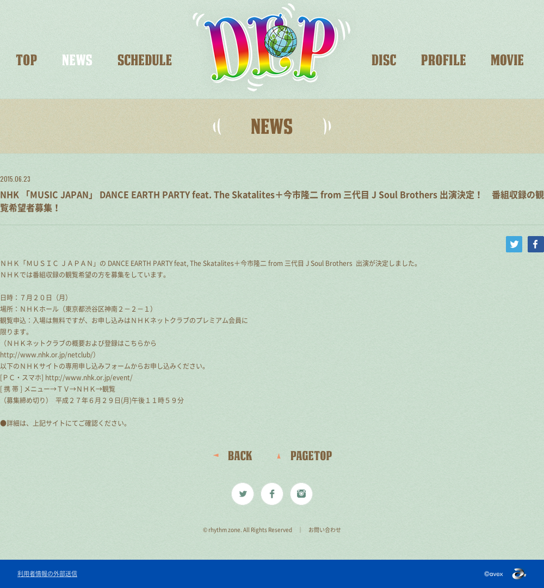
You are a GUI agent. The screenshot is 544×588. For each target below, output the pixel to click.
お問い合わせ (324, 529)
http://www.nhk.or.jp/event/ (89, 377)
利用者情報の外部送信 (47, 574)
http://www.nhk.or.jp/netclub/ (46, 355)
